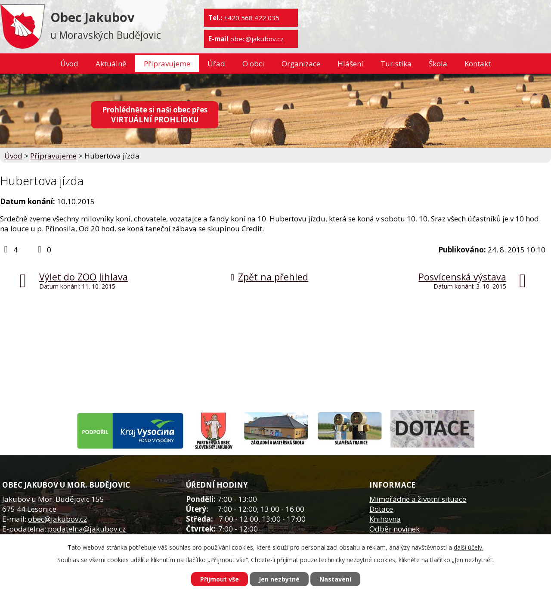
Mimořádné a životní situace (417, 499)
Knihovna (385, 519)
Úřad (216, 63)
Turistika (396, 63)
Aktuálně (111, 63)
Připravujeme (167, 63)
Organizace (301, 63)
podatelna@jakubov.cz (87, 529)
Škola (438, 63)
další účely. (468, 547)
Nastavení (335, 579)
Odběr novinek (394, 529)
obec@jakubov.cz (257, 38)
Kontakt (477, 63)
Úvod (69, 63)
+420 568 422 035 (251, 17)
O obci (253, 63)
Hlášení (350, 63)
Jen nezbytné (279, 579)
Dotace (381, 509)
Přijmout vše (219, 579)
